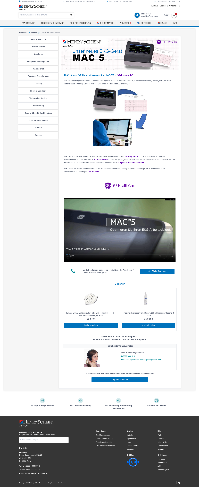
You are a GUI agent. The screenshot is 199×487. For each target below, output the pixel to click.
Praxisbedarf (28, 23)
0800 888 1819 (129, 356)
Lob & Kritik (162, 442)
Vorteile (130, 435)
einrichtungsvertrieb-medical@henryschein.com (141, 360)
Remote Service (38, 47)
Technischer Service (38, 98)
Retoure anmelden (38, 91)
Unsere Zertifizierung (104, 439)
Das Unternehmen (103, 435)
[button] (154, 6)
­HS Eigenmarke (105, 23)
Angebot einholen (120, 380)
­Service (162, 23)
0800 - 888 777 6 (33, 466)
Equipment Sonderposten (38, 62)
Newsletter (38, 54)
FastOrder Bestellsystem (38, 76)
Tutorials (38, 128)
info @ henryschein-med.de (36, 474)
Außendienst (38, 69)
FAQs (159, 435)
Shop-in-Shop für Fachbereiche (38, 113)
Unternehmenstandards (105, 446)
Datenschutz (162, 463)
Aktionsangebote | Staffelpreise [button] (119, 1)
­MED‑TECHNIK (144, 23)
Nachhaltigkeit (163, 470)
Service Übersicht (38, 40)
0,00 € (166, 15)
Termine (38, 135)
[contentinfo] (174, 6)
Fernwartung (38, 106)
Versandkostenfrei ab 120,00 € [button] (31, 1)
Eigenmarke (131, 439)
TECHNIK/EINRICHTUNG (80, 23)
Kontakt (160, 439)
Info (175, 23)
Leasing (38, 84)
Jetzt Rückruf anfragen (157, 271)
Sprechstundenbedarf (52, 23)
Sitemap (63, 483)
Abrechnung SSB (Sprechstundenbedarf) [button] (79, 1)
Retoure (160, 449)
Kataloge (130, 449)
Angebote (125, 23)
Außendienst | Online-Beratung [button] (167, 1)
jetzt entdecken (91, 325)
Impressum (162, 459)
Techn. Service (133, 446)
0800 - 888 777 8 (33, 470)
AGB (159, 466)
